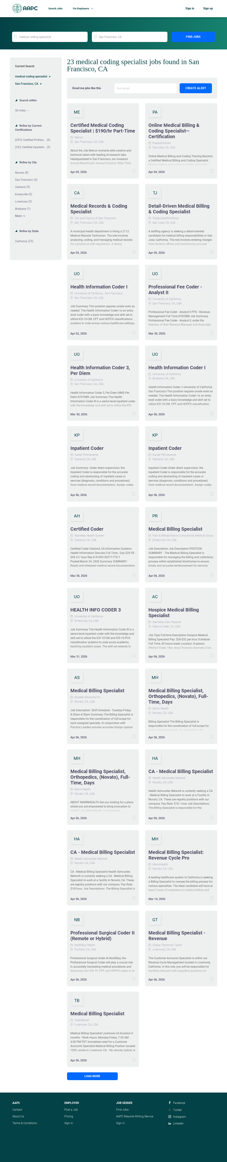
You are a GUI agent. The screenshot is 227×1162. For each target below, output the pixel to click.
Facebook (179, 1103)
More (18, 216)
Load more (91, 1076)
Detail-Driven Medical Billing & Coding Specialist (178, 209)
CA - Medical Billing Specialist (180, 771)
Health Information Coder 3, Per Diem (100, 370)
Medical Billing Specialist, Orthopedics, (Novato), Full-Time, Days (178, 696)
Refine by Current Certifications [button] (28, 127)
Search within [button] (28, 100)
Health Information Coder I (99, 287)
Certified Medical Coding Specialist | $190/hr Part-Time (102, 128)
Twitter (177, 1110)
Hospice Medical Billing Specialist (173, 612)
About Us (18, 1116)
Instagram (179, 1116)
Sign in (190, 8)
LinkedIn (178, 1123)
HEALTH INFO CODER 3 (95, 610)
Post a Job (71, 1109)
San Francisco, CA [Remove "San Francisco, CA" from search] (26, 83)
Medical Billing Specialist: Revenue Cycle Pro (176, 855)
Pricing (68, 1116)
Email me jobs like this (86, 88)
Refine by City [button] (28, 162)
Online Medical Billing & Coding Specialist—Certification (174, 130)
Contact (17, 1109)
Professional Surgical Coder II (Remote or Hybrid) (102, 935)
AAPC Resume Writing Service (134, 1116)
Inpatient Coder (87, 448)
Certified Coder (86, 529)
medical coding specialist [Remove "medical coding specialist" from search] (31, 76)
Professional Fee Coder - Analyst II (175, 289)
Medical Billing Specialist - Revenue (176, 935)
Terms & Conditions (24, 1123)
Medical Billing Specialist (175, 529)
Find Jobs (193, 36)
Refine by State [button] (29, 231)
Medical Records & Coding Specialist (98, 209)
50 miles (20, 110)
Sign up (208, 8)
